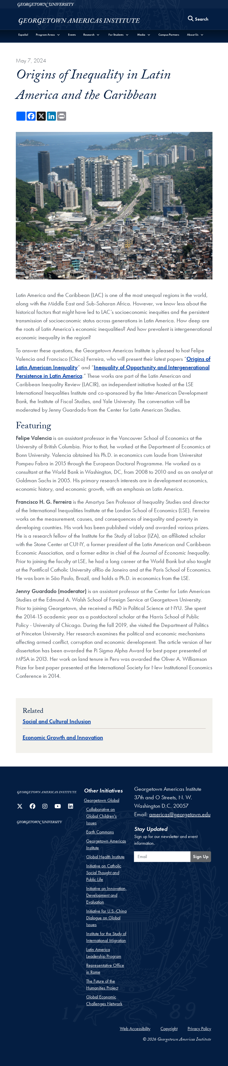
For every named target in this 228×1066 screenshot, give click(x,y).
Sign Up (201, 856)
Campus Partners (168, 34)
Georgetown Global (101, 800)
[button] (48, 35)
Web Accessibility (135, 1029)
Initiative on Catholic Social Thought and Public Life (103, 872)
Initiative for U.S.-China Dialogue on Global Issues (106, 918)
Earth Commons (100, 832)
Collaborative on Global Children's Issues (101, 816)
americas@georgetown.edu (179, 814)
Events (72, 34)
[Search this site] (198, 19)
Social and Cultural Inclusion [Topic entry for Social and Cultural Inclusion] (57, 721)
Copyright (168, 1029)
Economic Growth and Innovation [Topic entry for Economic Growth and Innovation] (63, 737)
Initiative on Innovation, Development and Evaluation (106, 895)
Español (23, 34)
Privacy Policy (199, 1029)
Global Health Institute (105, 857)
